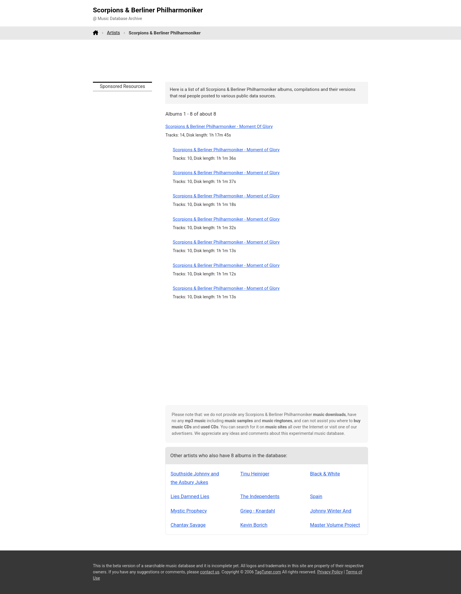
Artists (113, 32)
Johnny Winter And (330, 511)
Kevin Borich (253, 525)
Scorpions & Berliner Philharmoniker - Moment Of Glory (219, 126)
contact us (209, 572)
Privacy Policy (330, 572)
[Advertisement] (230, 60)
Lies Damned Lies (190, 496)
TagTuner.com (268, 572)
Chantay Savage (188, 525)
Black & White (325, 474)
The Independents (259, 496)
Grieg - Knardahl (257, 511)
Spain (316, 496)
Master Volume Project (335, 525)
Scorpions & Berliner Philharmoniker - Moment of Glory (226, 149)
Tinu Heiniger (254, 474)
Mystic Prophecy (189, 511)
